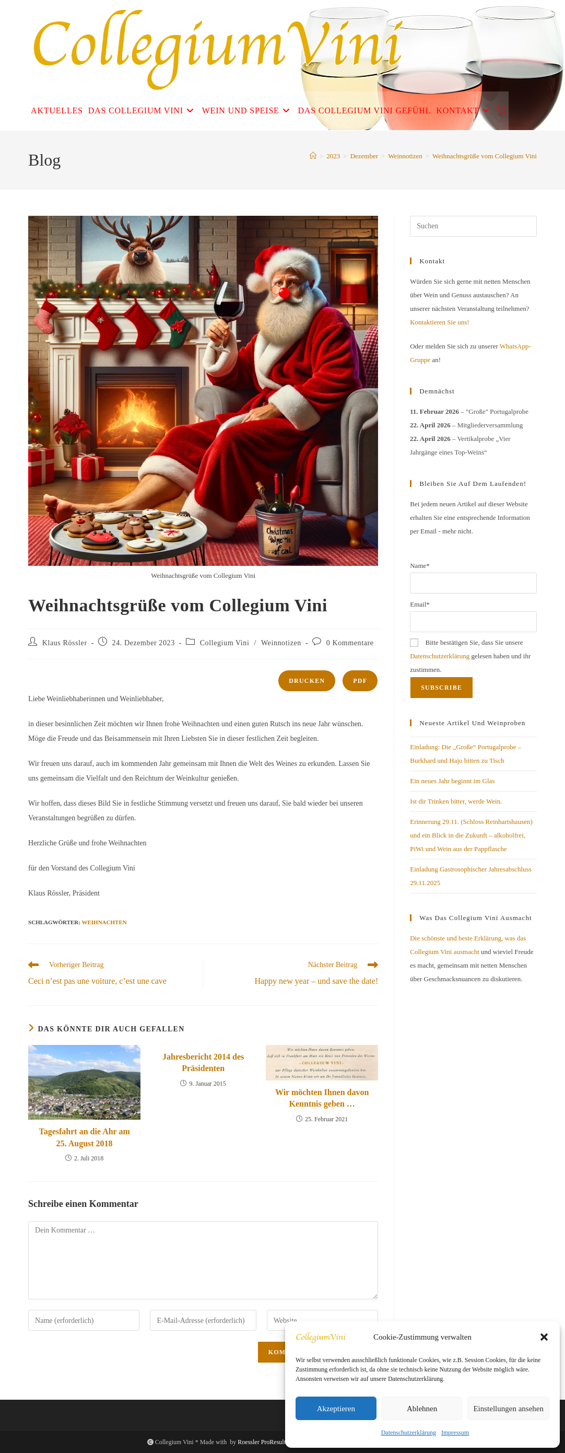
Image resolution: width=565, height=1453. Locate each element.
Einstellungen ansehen (508, 1408)
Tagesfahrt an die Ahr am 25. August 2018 (84, 1137)
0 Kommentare (350, 643)
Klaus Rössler (64, 643)
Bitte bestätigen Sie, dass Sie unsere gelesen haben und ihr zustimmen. (470, 655)
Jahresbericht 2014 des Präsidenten (203, 1062)
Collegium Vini (225, 643)
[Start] (313, 156)
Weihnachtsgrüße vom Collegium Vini (484, 156)
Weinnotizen (281, 643)
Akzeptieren (336, 1408)
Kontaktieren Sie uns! (439, 322)
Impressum (455, 1432)
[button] (544, 1337)
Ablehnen (422, 1408)
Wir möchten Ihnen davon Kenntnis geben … (322, 1098)
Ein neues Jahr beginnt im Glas (452, 781)
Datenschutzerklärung (408, 1432)
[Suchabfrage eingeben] (473, 226)
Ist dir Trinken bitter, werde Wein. (456, 801)
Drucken (307, 680)
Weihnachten (104, 922)
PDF (360, 680)
